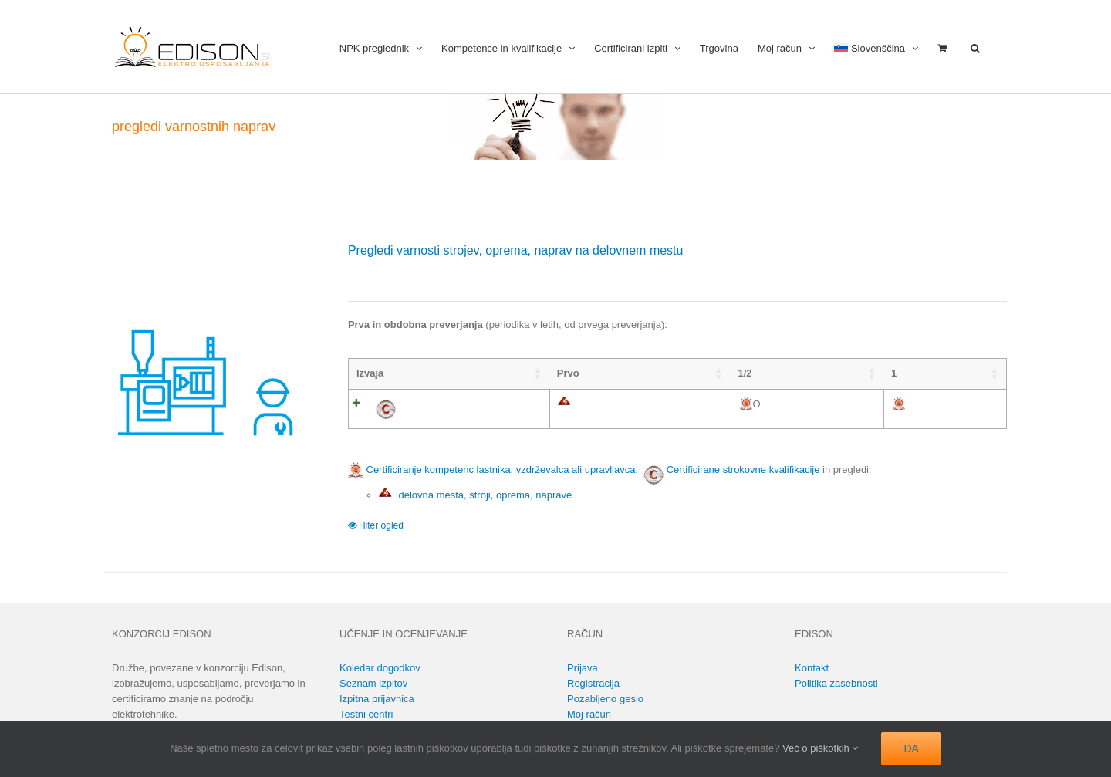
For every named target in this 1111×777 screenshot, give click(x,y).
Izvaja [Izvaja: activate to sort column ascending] (369, 373)
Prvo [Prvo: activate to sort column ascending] (453, 373)
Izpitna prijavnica (376, 698)
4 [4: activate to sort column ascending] (745, 373)
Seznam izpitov (373, 683)
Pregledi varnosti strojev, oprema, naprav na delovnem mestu (516, 250)
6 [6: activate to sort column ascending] (850, 373)
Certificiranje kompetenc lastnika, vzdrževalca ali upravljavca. (493, 469)
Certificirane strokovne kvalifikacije (743, 469)
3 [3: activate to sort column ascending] (693, 373)
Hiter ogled (381, 525)
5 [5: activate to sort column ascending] (798, 373)
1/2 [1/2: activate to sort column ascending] (528, 373)
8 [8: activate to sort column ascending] (902, 373)
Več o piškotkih (820, 748)
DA (910, 748)
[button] (975, 46)
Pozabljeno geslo (605, 698)
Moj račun (589, 714)
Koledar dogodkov (379, 668)
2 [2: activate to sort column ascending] (641, 373)
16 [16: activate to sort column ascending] (957, 373)
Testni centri (366, 714)
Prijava (582, 668)
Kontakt (812, 668)
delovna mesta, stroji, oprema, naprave (475, 495)
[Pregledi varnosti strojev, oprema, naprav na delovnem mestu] (208, 345)
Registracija (593, 683)
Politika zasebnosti (836, 683)
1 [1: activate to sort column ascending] (589, 373)
